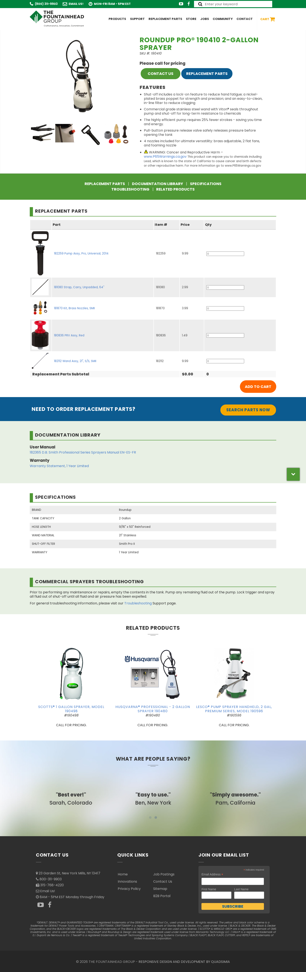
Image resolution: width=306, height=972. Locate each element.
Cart (267, 19)
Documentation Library (157, 183)
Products (117, 19)
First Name (208, 889)
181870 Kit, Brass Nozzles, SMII (74, 308)
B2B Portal (161, 895)
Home (123, 874)
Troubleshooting (130, 189)
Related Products (175, 189)
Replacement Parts (165, 19)
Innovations (127, 881)
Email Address (212, 874)
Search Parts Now (248, 410)
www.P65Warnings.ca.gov (165, 156)
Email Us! (76, 4)
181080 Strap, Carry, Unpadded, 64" (79, 287)
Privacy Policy (129, 888)
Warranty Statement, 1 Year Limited (59, 466)
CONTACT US (160, 73)
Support (137, 19)
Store (191, 19)
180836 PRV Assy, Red (69, 335)
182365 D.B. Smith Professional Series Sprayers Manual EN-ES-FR (83, 452)
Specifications (205, 183)
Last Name (241, 889)
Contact (245, 19)
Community (223, 19)
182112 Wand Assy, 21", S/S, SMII (75, 361)
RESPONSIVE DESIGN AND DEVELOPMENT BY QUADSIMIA (184, 961)
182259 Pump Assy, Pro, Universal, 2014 (81, 253)
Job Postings (163, 874)
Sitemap (160, 888)
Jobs (204, 19)
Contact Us (162, 881)
